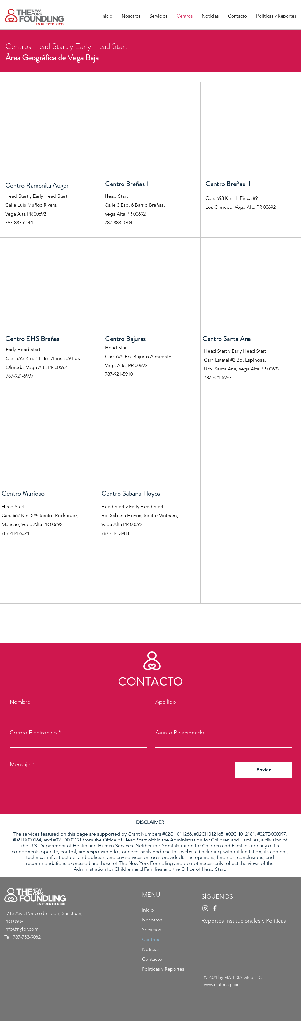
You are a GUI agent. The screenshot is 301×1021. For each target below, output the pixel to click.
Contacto (152, 959)
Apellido (165, 702)
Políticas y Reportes (163, 969)
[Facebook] (215, 908)
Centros (150, 939)
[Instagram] (205, 908)
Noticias (151, 949)
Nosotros (152, 920)
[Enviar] (263, 770)
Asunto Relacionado (179, 732)
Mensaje (20, 764)
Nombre (20, 702)
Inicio (148, 910)
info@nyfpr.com (21, 929)
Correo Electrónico (33, 732)
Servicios (151, 929)
